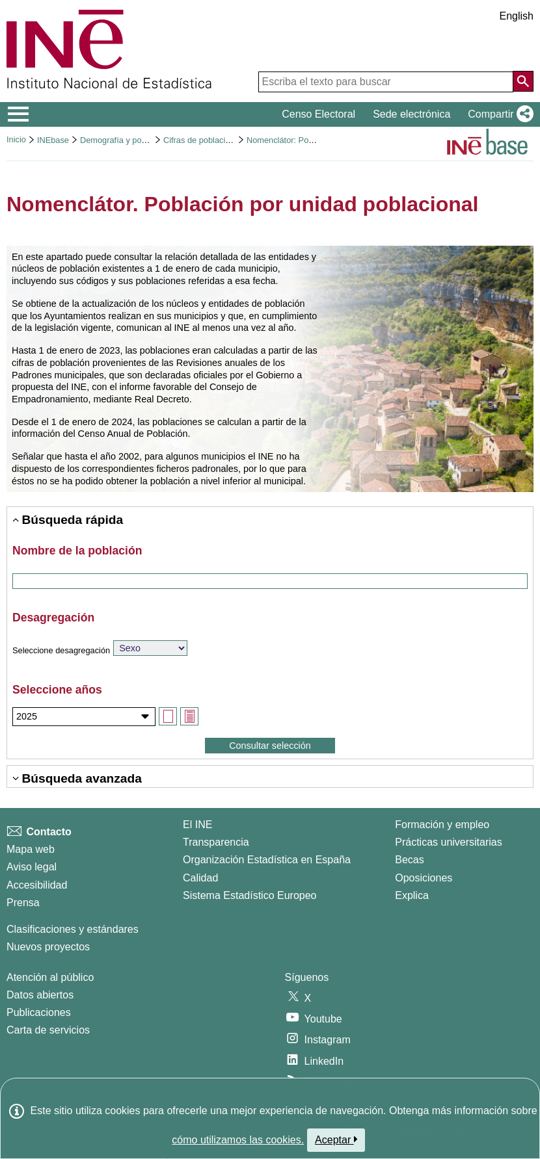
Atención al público (50, 977)
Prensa (23, 902)
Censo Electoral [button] (318, 114)
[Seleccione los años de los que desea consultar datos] (83, 716)
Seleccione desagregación (61, 650)
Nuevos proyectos (48, 946)
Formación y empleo (442, 824)
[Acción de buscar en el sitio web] (523, 81)
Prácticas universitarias (448, 842)
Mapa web (31, 849)
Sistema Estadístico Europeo (249, 895)
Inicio (16, 139)
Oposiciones (423, 877)
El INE (197, 824)
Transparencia (216, 842)
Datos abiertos (40, 994)
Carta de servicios (48, 1029)
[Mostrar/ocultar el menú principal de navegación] (19, 114)
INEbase (53, 140)
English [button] (516, 15)
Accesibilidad (37, 885)
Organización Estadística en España (267, 859)
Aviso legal (32, 866)
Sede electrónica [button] (411, 114)
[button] (498, 114)
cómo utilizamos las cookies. (238, 1139)
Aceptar (336, 1139)
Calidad (200, 877)
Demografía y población (124, 140)
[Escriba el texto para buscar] (385, 82)
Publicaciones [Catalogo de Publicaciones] (39, 1012)
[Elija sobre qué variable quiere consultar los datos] (150, 648)
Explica (412, 895)
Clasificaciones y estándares (73, 929)
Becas (409, 859)
